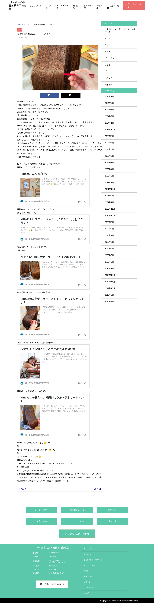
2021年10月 (110, 189)
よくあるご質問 (113, 7)
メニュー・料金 (62, 7)
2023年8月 (109, 136)
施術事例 (76, 7)
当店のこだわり (77, 510)
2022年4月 (109, 169)
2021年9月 (109, 196)
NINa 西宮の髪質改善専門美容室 (52, 547)
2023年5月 (109, 149)
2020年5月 (109, 242)
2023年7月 (109, 143)
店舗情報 (99, 7)
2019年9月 (109, 295)
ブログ (20, 30)
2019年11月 (110, 282)
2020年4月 (109, 249)
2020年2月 (109, 262)
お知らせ (108, 38)
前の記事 (22, 489)
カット (107, 45)
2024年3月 (109, 110)
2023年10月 (110, 129)
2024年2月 (109, 116)
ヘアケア (108, 78)
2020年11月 (110, 209)
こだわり (49, 7)
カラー (107, 52)
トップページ (88, 549)
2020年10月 (110, 216)
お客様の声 (88, 7)
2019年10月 (110, 288)
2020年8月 (109, 229)
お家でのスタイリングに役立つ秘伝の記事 (120, 30)
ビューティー (110, 58)
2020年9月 (109, 222)
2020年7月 (109, 235)
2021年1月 (109, 202)
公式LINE (52, 569)
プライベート (110, 65)
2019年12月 (110, 275)
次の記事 (98, 489)
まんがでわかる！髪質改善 (93, 560)
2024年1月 (109, 123)
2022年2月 (109, 176)
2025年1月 (109, 96)
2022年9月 (109, 156)
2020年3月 (109, 255)
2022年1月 (109, 182)
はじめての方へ (35, 7)
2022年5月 (109, 163)
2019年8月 (109, 302)
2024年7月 (109, 103)
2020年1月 (109, 268)
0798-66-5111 (54, 566)
